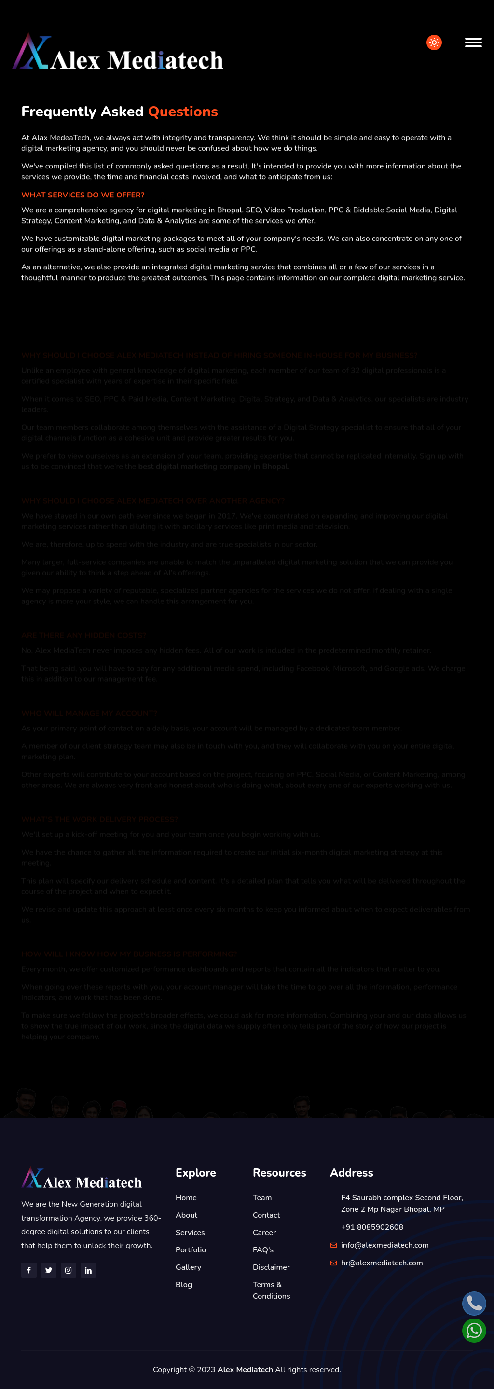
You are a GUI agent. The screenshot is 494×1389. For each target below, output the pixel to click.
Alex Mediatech (245, 1369)
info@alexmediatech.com (385, 1245)
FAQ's (263, 1250)
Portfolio (191, 1250)
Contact (266, 1215)
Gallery (188, 1267)
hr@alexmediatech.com (382, 1263)
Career (264, 1232)
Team (262, 1198)
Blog (184, 1284)
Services (190, 1232)
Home (186, 1198)
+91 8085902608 (372, 1227)
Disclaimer (271, 1267)
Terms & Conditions (271, 1290)
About (186, 1215)
